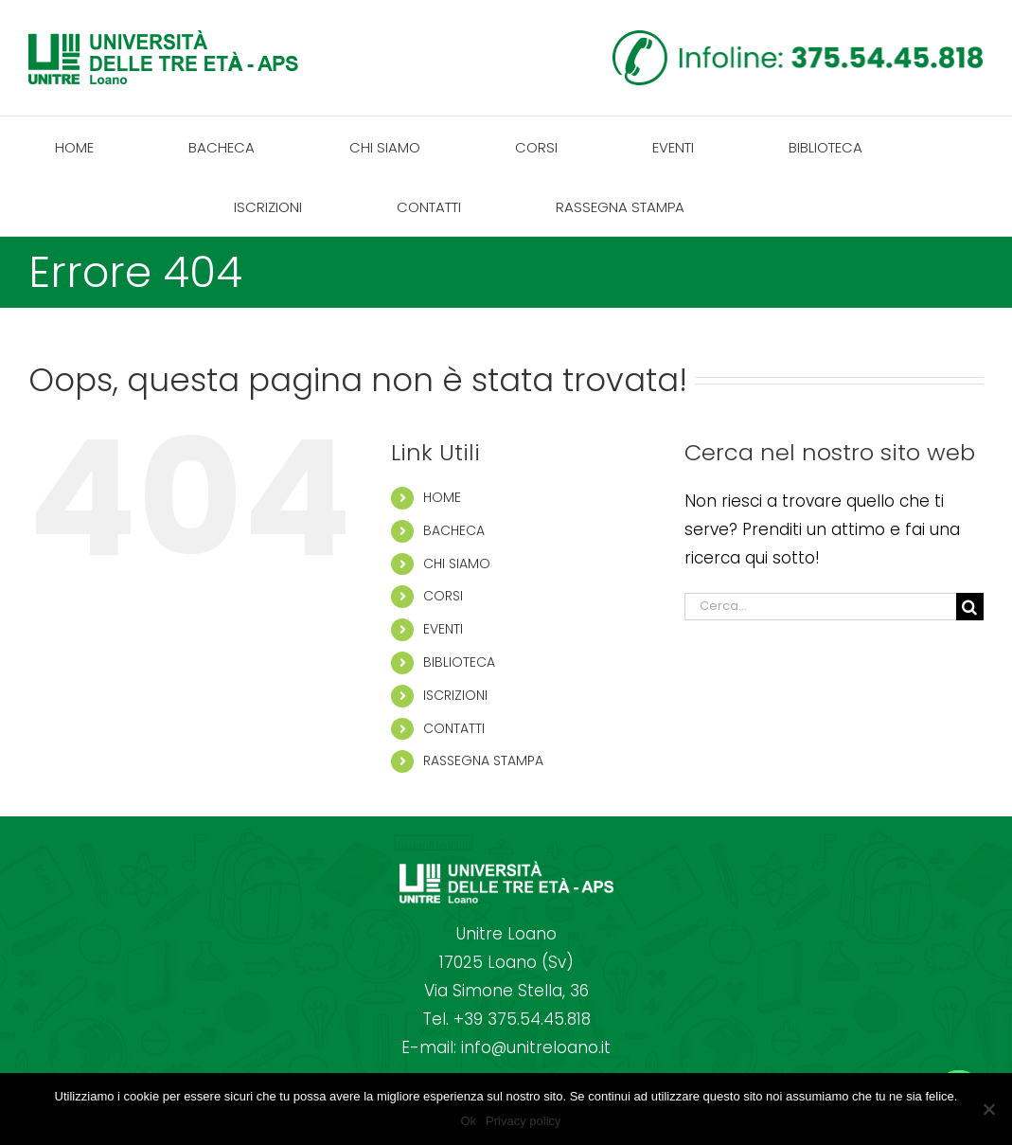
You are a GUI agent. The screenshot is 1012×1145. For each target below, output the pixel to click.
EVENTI (443, 628)
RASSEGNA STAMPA (483, 760)
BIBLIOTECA (459, 662)
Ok (468, 1121)
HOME (442, 497)
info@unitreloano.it (536, 1047)
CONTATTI (454, 728)
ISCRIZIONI (455, 695)
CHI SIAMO (456, 563)
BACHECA (454, 530)
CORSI (443, 595)
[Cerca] (970, 606)
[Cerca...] (820, 606)
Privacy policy (523, 1121)
